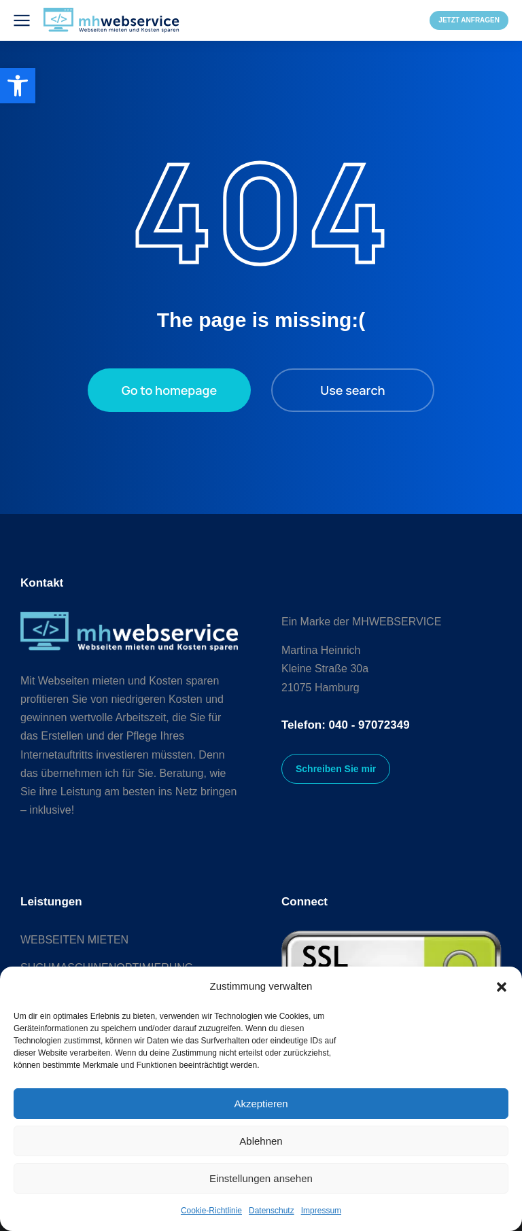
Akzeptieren (261, 1103)
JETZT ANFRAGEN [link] (469, 20)
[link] (17, 85)
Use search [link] (352, 390)
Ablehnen (260, 1141)
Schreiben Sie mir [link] (336, 768)
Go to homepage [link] (169, 390)
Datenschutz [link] (271, 1210)
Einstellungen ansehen (261, 1178)
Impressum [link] (321, 1210)
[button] (501, 987)
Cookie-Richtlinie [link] (211, 1210)
